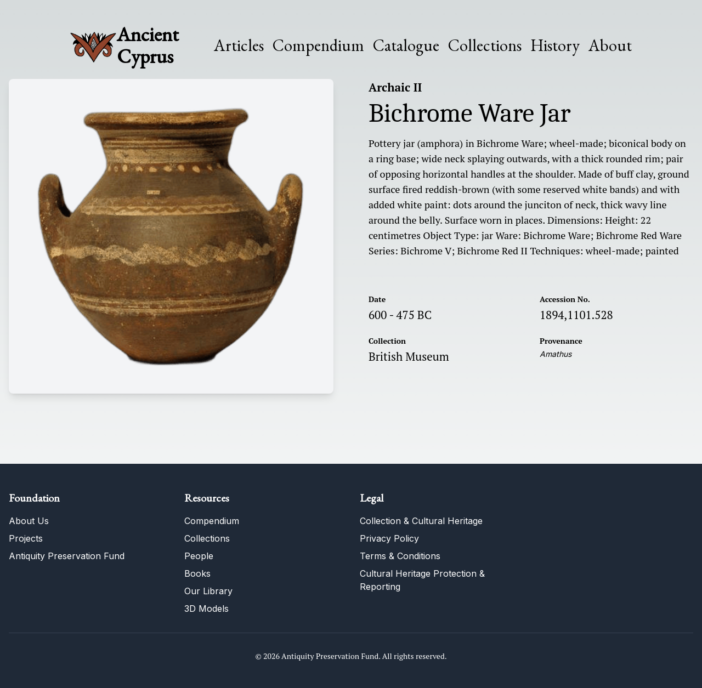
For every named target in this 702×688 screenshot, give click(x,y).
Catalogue (406, 45)
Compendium (318, 45)
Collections (485, 45)
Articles (239, 45)
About (610, 45)
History (555, 45)
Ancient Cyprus (148, 45)
